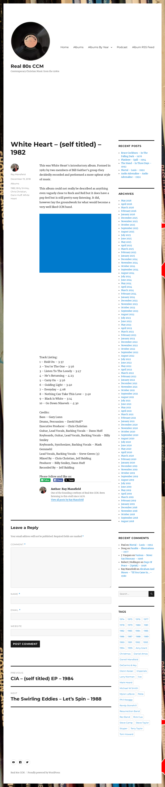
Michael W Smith (129, 688)
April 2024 (126, 286)
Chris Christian (18, 191)
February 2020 (128, 459)
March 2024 (127, 290)
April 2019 (126, 493)
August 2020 (127, 438)
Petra (140, 694)
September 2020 (129, 435)
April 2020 (126, 452)
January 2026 (128, 214)
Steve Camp (126, 722)
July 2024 (126, 276)
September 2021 (129, 393)
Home (64, 47)
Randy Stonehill (128, 705)
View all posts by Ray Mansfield (67, 499)
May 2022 (126, 366)
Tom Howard (126, 734)
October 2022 (128, 349)
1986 (122, 636)
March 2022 (127, 373)
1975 (130, 619)
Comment (18, 544)
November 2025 (129, 221)
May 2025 (126, 242)
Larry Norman (127, 676)
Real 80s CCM (27, 66)
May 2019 (126, 490)
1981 (146, 625)
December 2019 (129, 466)
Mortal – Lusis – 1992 (133, 170)
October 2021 (128, 390)
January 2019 (128, 504)
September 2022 (129, 352)
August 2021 (127, 397)
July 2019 (126, 483)
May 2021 (126, 407)
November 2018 (129, 511)
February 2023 (128, 335)
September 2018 (129, 517)
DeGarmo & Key (128, 665)
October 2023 (128, 307)
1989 (146, 636)
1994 (122, 648)
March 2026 (127, 207)
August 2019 (127, 480)
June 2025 (126, 238)
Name (15, 594)
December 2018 (129, 507)
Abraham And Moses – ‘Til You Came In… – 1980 (137, 572)
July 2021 (125, 400)
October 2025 (128, 224)
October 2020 (128, 431)
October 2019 (128, 473)
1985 (146, 630)
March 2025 (127, 249)
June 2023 (126, 321)
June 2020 (126, 445)
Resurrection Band (130, 711)
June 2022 (126, 362)
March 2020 (127, 455)
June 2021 (126, 404)
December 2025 (129, 218)
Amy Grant (141, 648)
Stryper (123, 728)
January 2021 (128, 421)
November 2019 (129, 469)
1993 (145, 642)
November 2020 (129, 428)
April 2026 (126, 204)
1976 (138, 619)
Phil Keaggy (126, 699)
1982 (13, 188)
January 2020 (128, 462)
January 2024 (128, 297)
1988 (138, 636)
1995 (130, 648)
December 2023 (129, 300)
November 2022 (129, 345)
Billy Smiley (22, 188)
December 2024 (129, 259)
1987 (130, 636)
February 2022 (128, 376)
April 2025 (126, 245)
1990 (122, 642)
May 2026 (126, 200)
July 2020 (126, 442)
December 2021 (129, 383)
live (140, 676)
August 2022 (127, 355)
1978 (122, 625)
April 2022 (126, 369)
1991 (130, 642)
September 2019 (129, 476)
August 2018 (127, 521)
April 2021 (126, 411)
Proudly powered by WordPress (44, 772)
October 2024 (128, 266)
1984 (137, 630)
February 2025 (128, 252)
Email (16, 610)
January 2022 (128, 380)
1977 (146, 619)
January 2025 (128, 255)
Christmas (125, 653)
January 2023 (128, 338)
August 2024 (127, 273)
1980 (138, 625)
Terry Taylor (137, 728)
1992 (137, 642)
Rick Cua (138, 717)
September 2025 (129, 228)
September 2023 (129, 311)
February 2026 (128, 211)
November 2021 (129, 386)
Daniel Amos (141, 653)
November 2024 (129, 262)
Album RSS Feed (143, 47)
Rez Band (125, 717)
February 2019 (128, 500)
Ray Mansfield (18, 174)
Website (16, 626)
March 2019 (127, 497)
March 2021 (127, 414)
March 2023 (127, 331)
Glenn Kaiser (126, 671)
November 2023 (129, 304)
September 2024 (129, 269)
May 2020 (126, 449)
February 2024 (128, 293)
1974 (122, 619)
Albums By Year (98, 47)
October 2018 (128, 514)
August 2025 (127, 231)
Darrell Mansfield (129, 659)
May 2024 (126, 283)
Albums (78, 47)
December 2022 (129, 342)
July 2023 (126, 318)
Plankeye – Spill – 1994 (133, 159)
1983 (130, 630)
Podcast (122, 47)
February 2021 (128, 417)
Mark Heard (126, 682)
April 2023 (126, 328)
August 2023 (127, 314)
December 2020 (129, 424)
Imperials (142, 671)
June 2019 (126, 486)
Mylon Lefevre (127, 694)
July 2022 (126, 359)
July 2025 (126, 235)
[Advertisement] (83, 116)
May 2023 (126, 324)
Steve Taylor (142, 722)
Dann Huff (16, 195)
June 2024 (126, 280)
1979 (130, 625)
